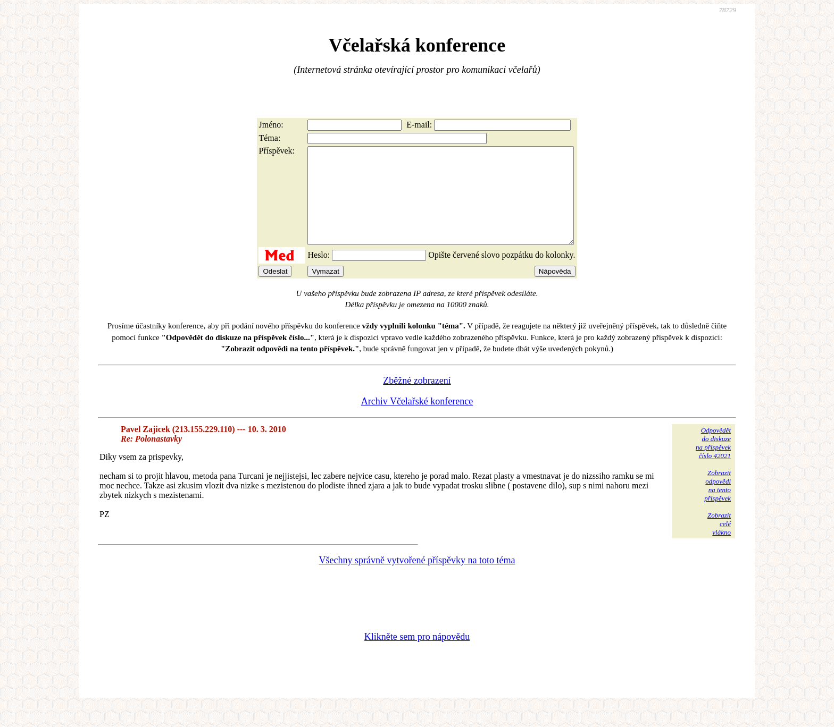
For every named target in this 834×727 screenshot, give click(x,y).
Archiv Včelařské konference (417, 420)
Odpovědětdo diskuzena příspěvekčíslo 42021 (713, 462)
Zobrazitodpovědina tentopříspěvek (717, 504)
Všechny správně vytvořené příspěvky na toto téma (417, 579)
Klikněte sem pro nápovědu (417, 655)
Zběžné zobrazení (417, 399)
